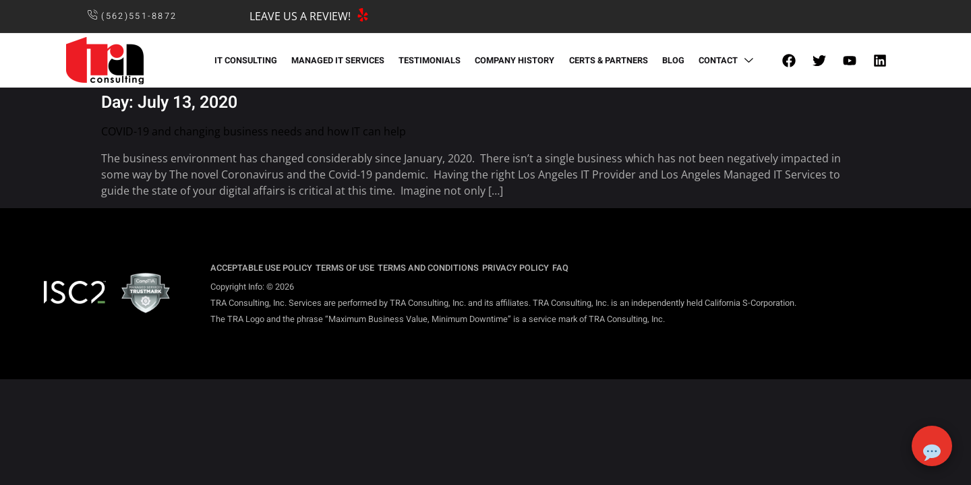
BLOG (671, 61)
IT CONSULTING (247, 61)
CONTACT (725, 61)
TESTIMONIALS (430, 61)
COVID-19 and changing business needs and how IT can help (253, 131)
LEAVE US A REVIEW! (300, 16)
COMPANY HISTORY (514, 61)
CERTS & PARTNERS (607, 61)
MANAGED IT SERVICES (339, 61)
